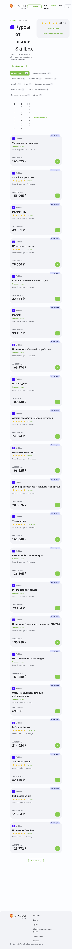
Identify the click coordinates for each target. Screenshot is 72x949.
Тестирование (18, 79)
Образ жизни (17, 89)
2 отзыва (30, 249)
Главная (13, 20)
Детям (37, 95)
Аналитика (51, 79)
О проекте (36, 941)
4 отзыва (30, 765)
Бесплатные (21, 116)
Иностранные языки (20, 95)
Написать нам (38, 936)
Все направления (19, 73)
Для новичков (14, 117)
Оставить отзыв (18, 146)
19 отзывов (31, 524)
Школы (53, 5)
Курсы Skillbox (24, 20)
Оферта (35, 924)
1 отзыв (30, 215)
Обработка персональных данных (42, 930)
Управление (35, 79)
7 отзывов (30, 181)
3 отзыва (30, 421)
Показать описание (17, 60)
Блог (60, 5)
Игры (28, 84)
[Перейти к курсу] (57, 161)
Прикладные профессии (38, 89)
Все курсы (46, 7)
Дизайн (16, 84)
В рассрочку (29, 116)
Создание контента (44, 84)
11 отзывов (31, 731)
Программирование (41, 73)
